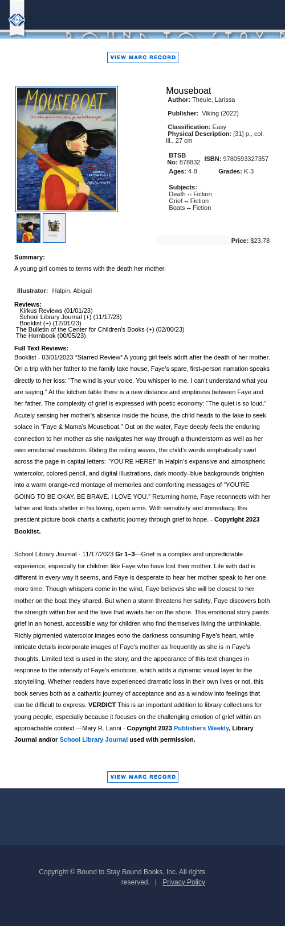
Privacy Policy (183, 882)
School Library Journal (93, 739)
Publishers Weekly (201, 728)
